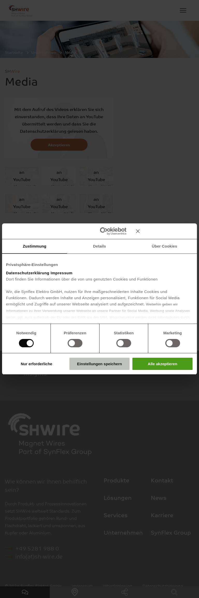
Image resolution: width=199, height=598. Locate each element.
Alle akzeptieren (162, 364)
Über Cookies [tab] (164, 246)
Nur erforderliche (36, 364)
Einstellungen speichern (99, 364)
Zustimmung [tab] (34, 246)
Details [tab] (99, 246)
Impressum (62, 272)
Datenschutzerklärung (27, 272)
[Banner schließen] (164, 231)
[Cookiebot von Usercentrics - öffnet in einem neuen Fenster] (103, 231)
